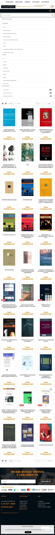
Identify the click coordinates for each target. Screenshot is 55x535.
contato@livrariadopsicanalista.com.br (23, 6)
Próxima (49, 103)
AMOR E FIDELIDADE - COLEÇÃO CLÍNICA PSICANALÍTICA (27, 130)
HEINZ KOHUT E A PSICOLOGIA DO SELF (46, 340)
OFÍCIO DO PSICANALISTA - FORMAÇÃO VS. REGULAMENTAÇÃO (46, 376)
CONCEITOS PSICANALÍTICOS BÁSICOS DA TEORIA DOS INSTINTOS (27, 411)
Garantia (27, 2)
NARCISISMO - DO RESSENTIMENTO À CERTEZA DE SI (45, 236)
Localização (35, 2)
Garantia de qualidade (44, 503)
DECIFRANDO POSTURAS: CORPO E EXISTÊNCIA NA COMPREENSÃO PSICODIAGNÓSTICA (27, 272)
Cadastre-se (45, 481)
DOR (27, 164)
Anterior (37, 103)
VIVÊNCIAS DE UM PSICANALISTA (45, 305)
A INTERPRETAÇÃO (27, 199)
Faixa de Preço (6, 86)
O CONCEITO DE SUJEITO (9, 234)
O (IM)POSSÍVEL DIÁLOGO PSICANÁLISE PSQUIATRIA (27, 445)
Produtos (40, 501)
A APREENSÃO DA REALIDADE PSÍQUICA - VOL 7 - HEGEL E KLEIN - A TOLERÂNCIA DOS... (46, 201)
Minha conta (41, 505)
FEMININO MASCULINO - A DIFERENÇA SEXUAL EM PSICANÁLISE (27, 236)
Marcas (4, 54)
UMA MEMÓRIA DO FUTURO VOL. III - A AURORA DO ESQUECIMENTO (46, 131)
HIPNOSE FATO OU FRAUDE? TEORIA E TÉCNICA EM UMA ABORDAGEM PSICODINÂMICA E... (9, 447)
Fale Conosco (45, 2)
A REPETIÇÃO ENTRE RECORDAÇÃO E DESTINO (9, 130)
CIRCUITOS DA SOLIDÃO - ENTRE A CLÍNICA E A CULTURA (27, 305)
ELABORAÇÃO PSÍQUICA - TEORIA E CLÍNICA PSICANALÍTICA (46, 411)
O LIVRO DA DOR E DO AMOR (46, 445)
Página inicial (10, 2)
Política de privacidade (44, 507)
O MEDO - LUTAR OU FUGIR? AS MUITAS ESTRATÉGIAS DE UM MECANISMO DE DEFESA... (9, 411)
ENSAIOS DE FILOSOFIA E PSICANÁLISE (27, 340)
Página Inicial (23, 501)
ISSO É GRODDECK (9, 270)
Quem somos (19, 2)
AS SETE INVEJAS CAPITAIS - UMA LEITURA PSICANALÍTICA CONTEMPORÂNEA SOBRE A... (45, 166)
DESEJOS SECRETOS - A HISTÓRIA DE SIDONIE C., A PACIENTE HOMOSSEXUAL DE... (9, 166)
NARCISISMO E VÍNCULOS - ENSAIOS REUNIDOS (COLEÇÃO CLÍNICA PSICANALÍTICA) (9, 306)
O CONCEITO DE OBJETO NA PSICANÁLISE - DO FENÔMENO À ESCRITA (46, 271)
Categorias (5, 23)
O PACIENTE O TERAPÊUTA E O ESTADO (9, 340)
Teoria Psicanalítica (8, 19)
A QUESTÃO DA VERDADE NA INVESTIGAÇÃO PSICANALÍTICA (9, 375)
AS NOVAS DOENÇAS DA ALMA (9, 199)
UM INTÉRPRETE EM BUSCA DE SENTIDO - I (27, 375)
